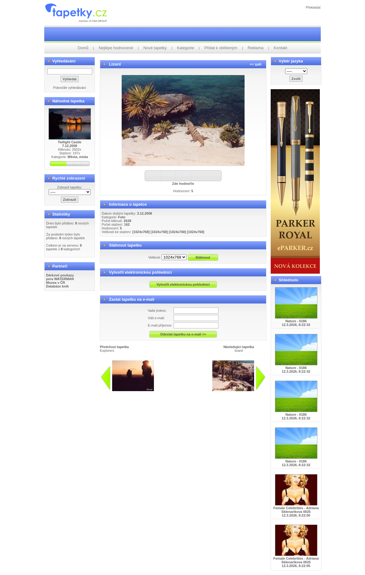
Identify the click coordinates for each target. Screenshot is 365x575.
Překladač (313, 7)
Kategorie (185, 48)
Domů (83, 48)
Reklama (255, 48)
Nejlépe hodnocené (116, 48)
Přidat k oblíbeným (220, 48)
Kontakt (280, 48)
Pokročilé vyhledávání (69, 87)
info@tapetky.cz (193, 393)
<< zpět (255, 64)
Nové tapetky (155, 48)
